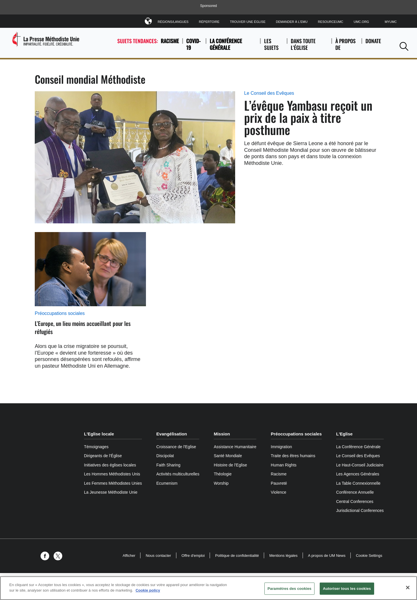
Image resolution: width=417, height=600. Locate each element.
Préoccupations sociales (60, 313)
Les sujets (274, 44)
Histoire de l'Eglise (230, 465)
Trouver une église (248, 21)
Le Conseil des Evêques (269, 93)
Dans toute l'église (309, 44)
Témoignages (96, 446)
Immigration (281, 446)
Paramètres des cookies (290, 588)
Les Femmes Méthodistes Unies (113, 483)
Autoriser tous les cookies (347, 588)
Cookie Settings (369, 555)
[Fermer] (407, 587)
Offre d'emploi (193, 555)
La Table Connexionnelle (358, 483)
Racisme (170, 41)
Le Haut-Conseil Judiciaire (359, 465)
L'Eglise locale (99, 433)
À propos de (346, 44)
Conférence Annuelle (355, 492)
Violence (278, 492)
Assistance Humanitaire (235, 446)
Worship (221, 483)
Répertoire (209, 21)
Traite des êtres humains (293, 455)
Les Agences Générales (357, 474)
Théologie (223, 474)
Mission (222, 433)
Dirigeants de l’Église (103, 455)
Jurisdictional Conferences (360, 510)
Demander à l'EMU (292, 21)
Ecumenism (167, 483)
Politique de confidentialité (237, 555)
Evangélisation (171, 433)
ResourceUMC (330, 21)
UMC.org (361, 21)
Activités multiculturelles (178, 474)
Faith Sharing (168, 465)
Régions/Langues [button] (172, 20)
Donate (373, 44)
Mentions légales (283, 555)
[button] (404, 46)
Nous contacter (158, 555)
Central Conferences (354, 501)
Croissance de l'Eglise (176, 446)
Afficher (128, 555)
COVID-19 (193, 44)
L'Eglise (344, 433)
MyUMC (391, 21)
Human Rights (284, 465)
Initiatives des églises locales (110, 465)
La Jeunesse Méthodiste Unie (110, 492)
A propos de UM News (326, 555)
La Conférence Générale (226, 44)
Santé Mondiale (228, 455)
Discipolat (165, 455)
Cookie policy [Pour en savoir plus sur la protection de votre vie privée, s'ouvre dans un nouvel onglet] (148, 590)
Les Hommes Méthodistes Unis (112, 474)
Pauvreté (279, 483)
